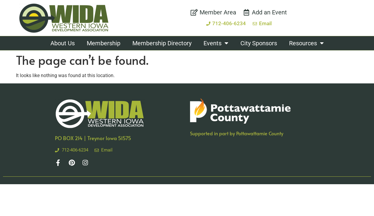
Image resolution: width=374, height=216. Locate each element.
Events (216, 43)
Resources (306, 43)
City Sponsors (258, 43)
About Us (62, 43)
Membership (103, 43)
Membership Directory (162, 43)
